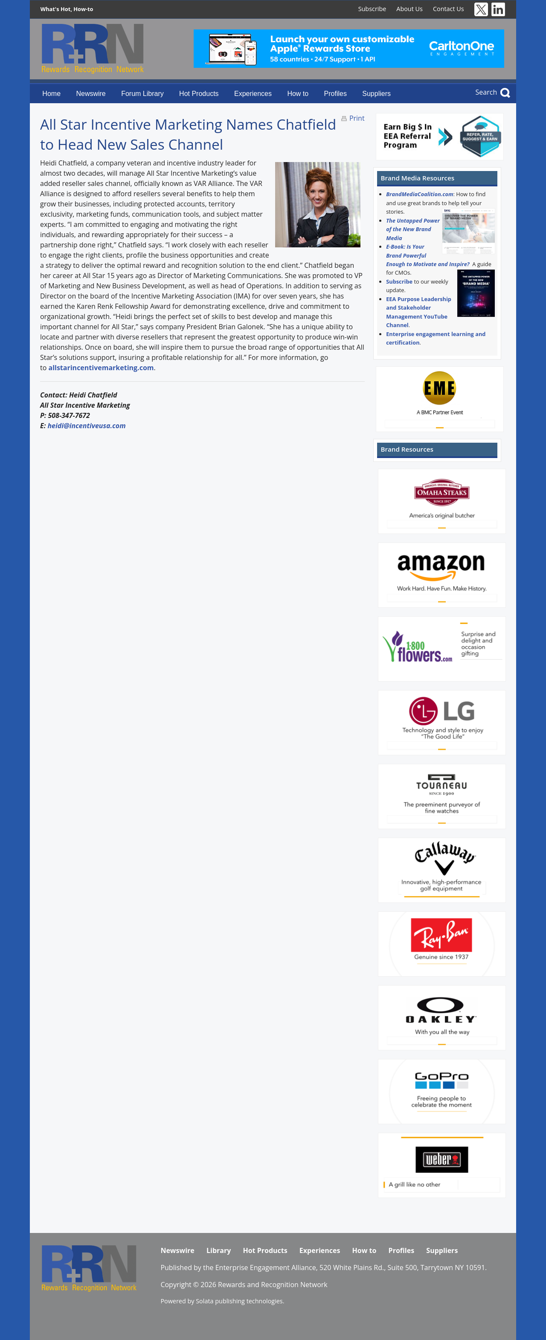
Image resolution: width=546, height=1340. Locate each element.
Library (218, 1250)
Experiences (253, 93)
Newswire (90, 93)
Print (357, 118)
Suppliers (376, 93)
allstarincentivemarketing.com (101, 367)
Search (486, 92)
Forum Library (142, 93)
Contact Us (448, 9)
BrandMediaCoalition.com (419, 194)
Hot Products (198, 93)
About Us (409, 9)
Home (51, 93)
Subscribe (372, 9)
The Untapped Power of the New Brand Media (413, 229)
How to (297, 93)
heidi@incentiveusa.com (87, 425)
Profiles (335, 93)
